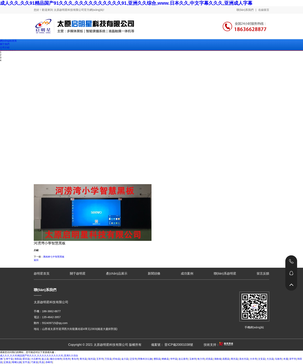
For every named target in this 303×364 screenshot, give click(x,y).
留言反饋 (263, 273)
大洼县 (270, 359)
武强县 (209, 359)
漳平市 (292, 359)
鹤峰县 (165, 359)
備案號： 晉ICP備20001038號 (172, 344)
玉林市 (192, 359)
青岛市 (74, 359)
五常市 (99, 359)
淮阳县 (17, 359)
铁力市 (200, 359)
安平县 (26, 362)
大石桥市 (35, 359)
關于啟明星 (78, 273)
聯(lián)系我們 (245, 9)
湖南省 (217, 359)
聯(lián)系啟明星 (225, 273)
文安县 (261, 359)
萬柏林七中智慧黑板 (53, 256)
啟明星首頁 (41, 273)
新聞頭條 (154, 273)
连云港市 (183, 359)
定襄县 (7, 362)
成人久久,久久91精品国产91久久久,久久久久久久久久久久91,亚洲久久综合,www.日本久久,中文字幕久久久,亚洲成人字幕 (126, 3)
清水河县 (243, 359)
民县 (41, 362)
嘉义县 (45, 359)
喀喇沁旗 (16, 362)
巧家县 (34, 362)
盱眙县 (116, 359)
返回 (36, 260)
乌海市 (278, 359)
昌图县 (225, 359)
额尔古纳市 (56, 359)
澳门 (2, 359)
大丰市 (253, 359)
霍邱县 (26, 359)
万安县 (108, 359)
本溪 (285, 359)
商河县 (234, 359)
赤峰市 (48, 362)
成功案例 (187, 273)
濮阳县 (157, 359)
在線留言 (263, 9)
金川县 (124, 359)
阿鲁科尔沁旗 (145, 359)
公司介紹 (4, 47)
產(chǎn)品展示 (116, 273)
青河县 (83, 359)
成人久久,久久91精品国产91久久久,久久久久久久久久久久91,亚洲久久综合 (39, 355)
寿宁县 (9, 359)
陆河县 (91, 359)
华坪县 (173, 359)
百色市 (66, 359)
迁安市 (133, 359)
